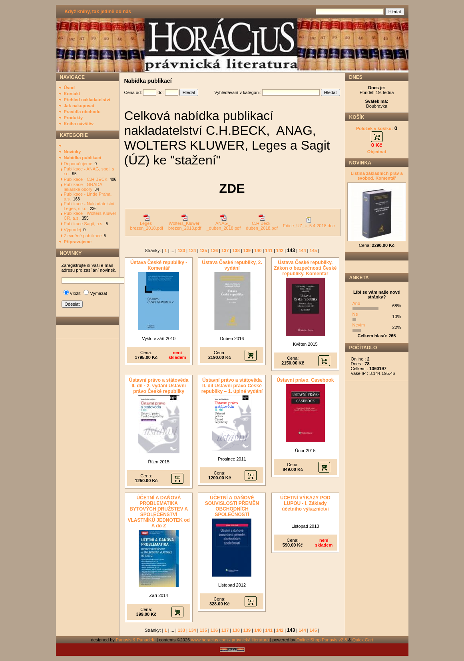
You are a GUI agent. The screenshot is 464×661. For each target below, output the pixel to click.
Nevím (358, 324)
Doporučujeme (78, 163)
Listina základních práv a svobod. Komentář (376, 175)
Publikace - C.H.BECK (86, 179)
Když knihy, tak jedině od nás (98, 11)
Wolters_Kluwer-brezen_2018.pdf (184, 223)
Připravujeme (78, 241)
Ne (355, 314)
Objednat (376, 151)
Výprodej (72, 229)
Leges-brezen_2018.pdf (146, 223)
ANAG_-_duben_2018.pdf (224, 223)
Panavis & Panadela (136, 639)
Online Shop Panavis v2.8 (322, 639)
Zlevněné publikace (83, 235)
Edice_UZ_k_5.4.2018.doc (309, 223)
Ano (356, 303)
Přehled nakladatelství (87, 99)
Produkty (73, 117)
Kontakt (72, 93)
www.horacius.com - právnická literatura (230, 639)
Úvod (69, 87)
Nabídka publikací (83, 157)
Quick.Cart (362, 639)
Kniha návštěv (79, 123)
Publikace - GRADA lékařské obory (83, 187)
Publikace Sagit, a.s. (84, 223)
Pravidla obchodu (82, 111)
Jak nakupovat (79, 105)
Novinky (72, 151)
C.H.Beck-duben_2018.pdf (262, 223)
